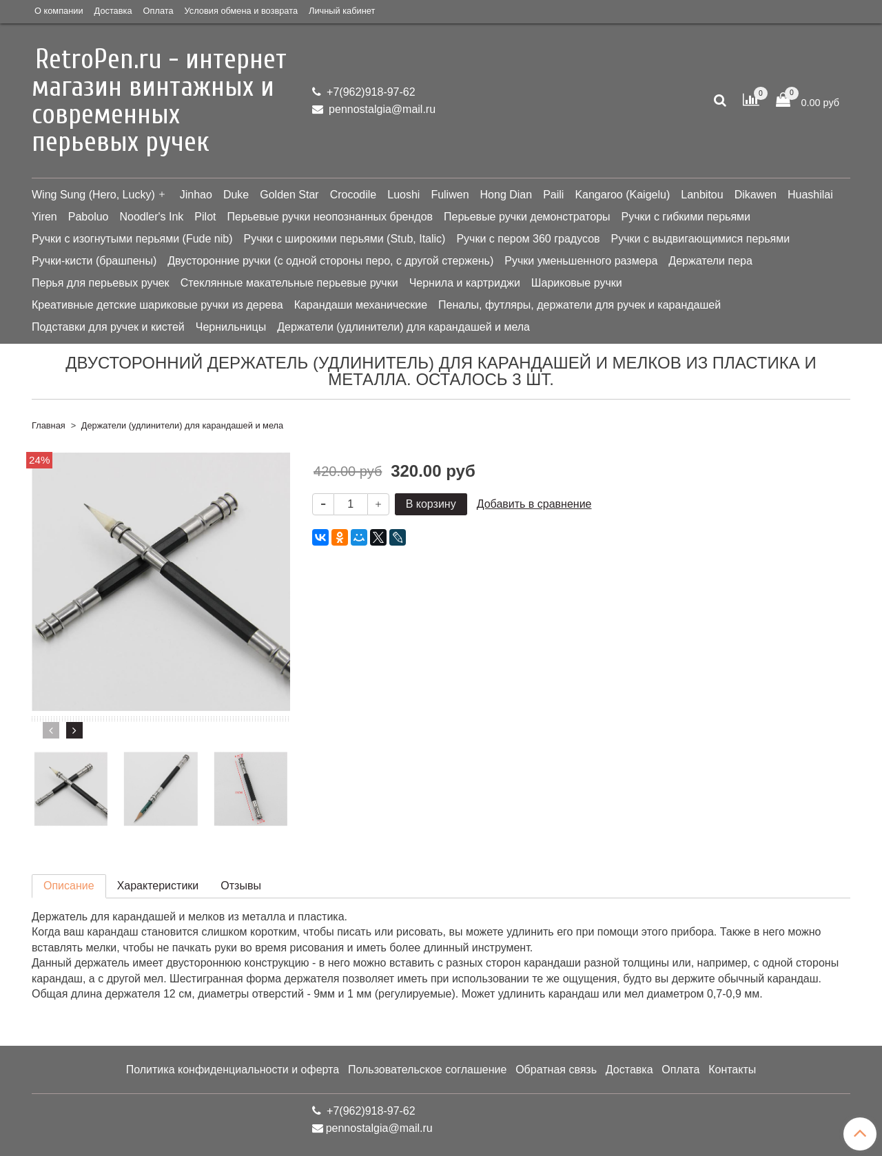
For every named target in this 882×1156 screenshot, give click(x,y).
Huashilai (810, 194)
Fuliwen (450, 194)
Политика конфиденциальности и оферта (232, 1069)
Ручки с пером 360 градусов (527, 239)
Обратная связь (556, 1069)
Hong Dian (506, 194)
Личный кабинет (342, 11)
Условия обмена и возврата (241, 11)
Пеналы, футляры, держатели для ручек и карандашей (579, 305)
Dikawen (756, 194)
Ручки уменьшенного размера (580, 261)
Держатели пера (710, 261)
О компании (58, 11)
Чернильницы (231, 327)
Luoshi (403, 194)
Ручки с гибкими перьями (686, 217)
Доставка (113, 11)
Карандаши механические (360, 305)
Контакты (732, 1069)
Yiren (44, 217)
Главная (48, 425)
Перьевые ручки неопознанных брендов (330, 217)
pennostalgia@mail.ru (380, 109)
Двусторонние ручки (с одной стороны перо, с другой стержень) (330, 261)
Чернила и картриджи (464, 283)
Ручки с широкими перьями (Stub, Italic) (344, 239)
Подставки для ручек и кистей (108, 327)
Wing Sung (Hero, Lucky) (93, 194)
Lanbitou (702, 194)
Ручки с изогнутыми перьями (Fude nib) (132, 239)
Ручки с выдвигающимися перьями (700, 239)
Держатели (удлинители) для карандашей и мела (403, 327)
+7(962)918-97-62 (370, 92)
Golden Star (289, 194)
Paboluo (88, 217)
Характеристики (158, 885)
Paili (553, 194)
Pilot (205, 217)
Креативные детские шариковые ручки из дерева (157, 305)
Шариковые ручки (576, 283)
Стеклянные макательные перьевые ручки (289, 283)
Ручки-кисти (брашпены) (94, 261)
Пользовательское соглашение (427, 1069)
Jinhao (196, 194)
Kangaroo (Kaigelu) (622, 194)
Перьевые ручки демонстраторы (527, 217)
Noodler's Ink (151, 217)
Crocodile (353, 194)
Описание (68, 885)
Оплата (158, 11)
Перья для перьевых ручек (101, 283)
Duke (236, 194)
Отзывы (240, 885)
